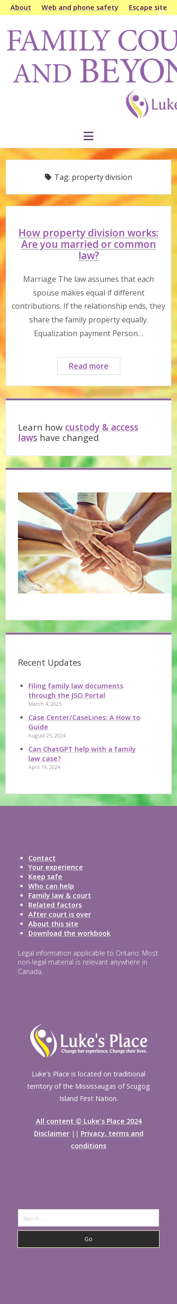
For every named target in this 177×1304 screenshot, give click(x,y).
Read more (94, 367)
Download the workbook (69, 933)
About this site (53, 923)
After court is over (59, 914)
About (20, 7)
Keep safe (45, 876)
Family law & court (59, 895)
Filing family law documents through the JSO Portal (75, 690)
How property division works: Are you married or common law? (88, 244)
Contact (42, 858)
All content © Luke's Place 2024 (89, 1121)
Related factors (55, 904)
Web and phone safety (80, 7)
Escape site (148, 7)
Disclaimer (51, 1133)
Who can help (51, 885)
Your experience (55, 867)
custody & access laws (78, 432)
